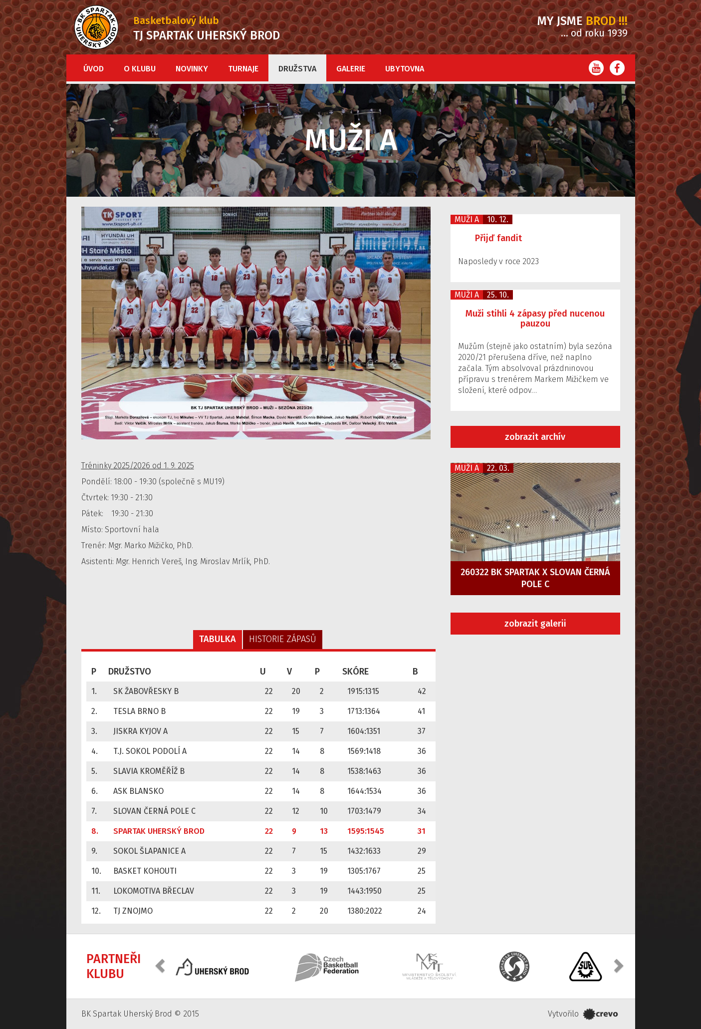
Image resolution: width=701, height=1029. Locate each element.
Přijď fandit (498, 238)
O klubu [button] (140, 68)
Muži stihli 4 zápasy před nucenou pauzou (535, 318)
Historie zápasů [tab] (282, 639)
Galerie (350, 68)
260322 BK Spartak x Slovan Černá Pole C (535, 578)
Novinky (192, 68)
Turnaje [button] (243, 68)
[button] (161, 965)
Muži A (467, 219)
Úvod (93, 68)
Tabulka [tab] (217, 639)
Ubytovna (404, 68)
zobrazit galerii (535, 623)
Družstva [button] (297, 68)
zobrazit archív (535, 436)
